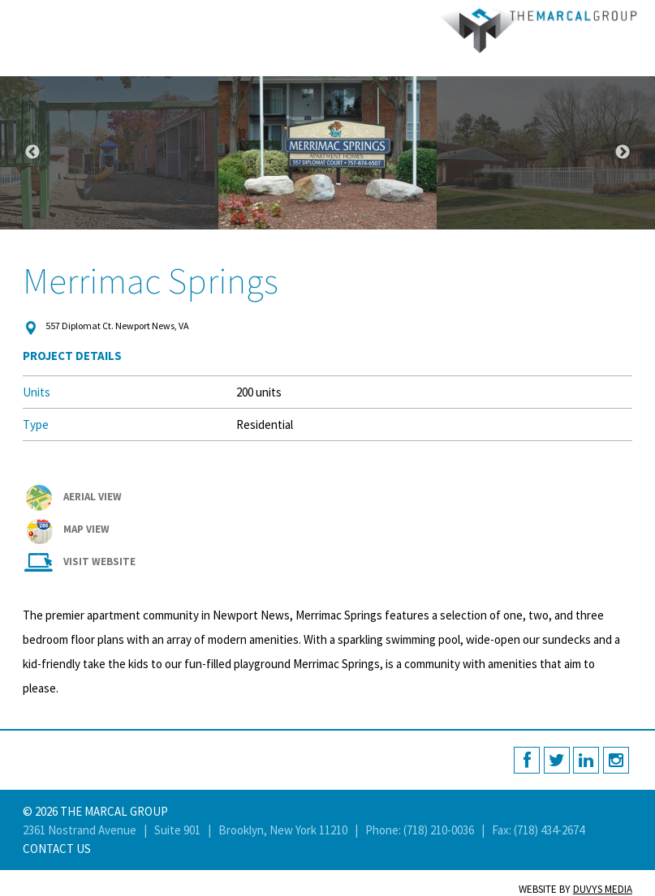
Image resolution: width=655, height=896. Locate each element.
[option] (327, 152)
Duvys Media (602, 889)
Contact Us (57, 848)
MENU (18, 18)
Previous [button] (32, 152)
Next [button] (622, 152)
